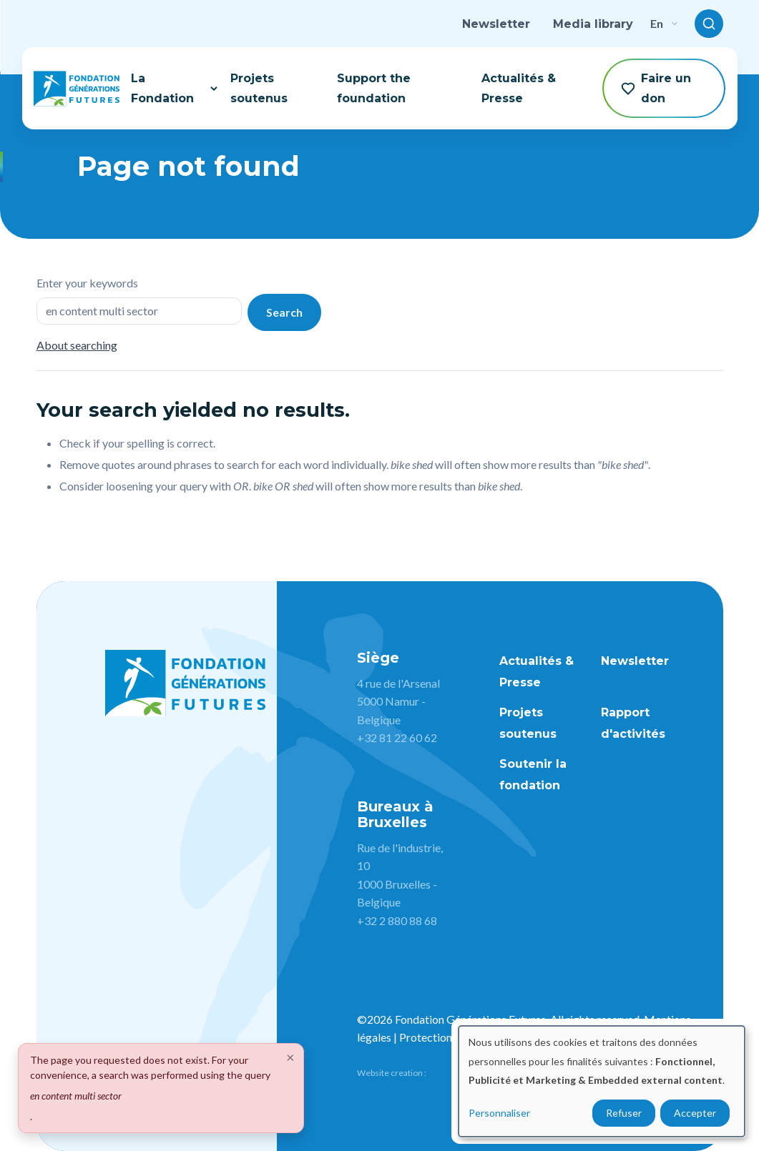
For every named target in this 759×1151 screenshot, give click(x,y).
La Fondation (175, 87)
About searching (76, 345)
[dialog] (602, 1081)
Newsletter (496, 24)
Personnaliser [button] (499, 1113)
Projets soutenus (259, 87)
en (663, 23)
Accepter (695, 1113)
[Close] (290, 1056)
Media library (593, 24)
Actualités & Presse (518, 87)
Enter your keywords (87, 283)
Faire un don (656, 87)
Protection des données (456, 1037)
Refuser (624, 1113)
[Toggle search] (709, 23)
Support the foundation (374, 87)
